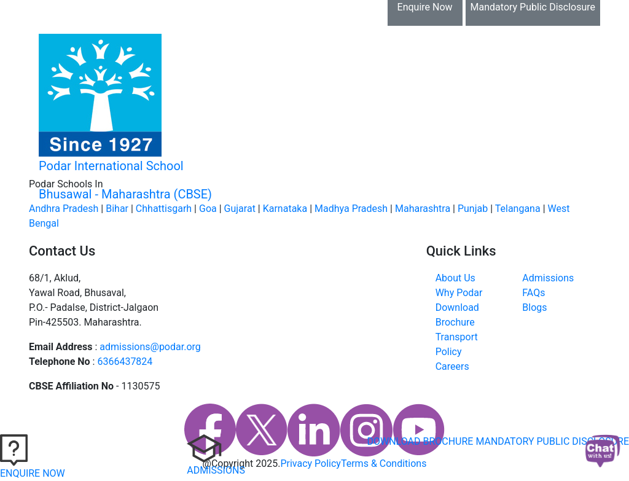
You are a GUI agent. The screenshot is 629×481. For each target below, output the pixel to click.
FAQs (533, 293)
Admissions (548, 278)
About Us (455, 278)
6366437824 (124, 361)
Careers (452, 366)
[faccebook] (210, 430)
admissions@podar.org (150, 347)
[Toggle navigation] (573, 123)
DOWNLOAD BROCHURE (420, 441)
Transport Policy (457, 344)
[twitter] (261, 430)
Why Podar (459, 293)
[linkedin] (313, 430)
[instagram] (366, 430)
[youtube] (419, 430)
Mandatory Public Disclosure (533, 7)
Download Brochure (86, 13)
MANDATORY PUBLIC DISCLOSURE (552, 441)
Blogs (534, 307)
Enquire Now (425, 7)
